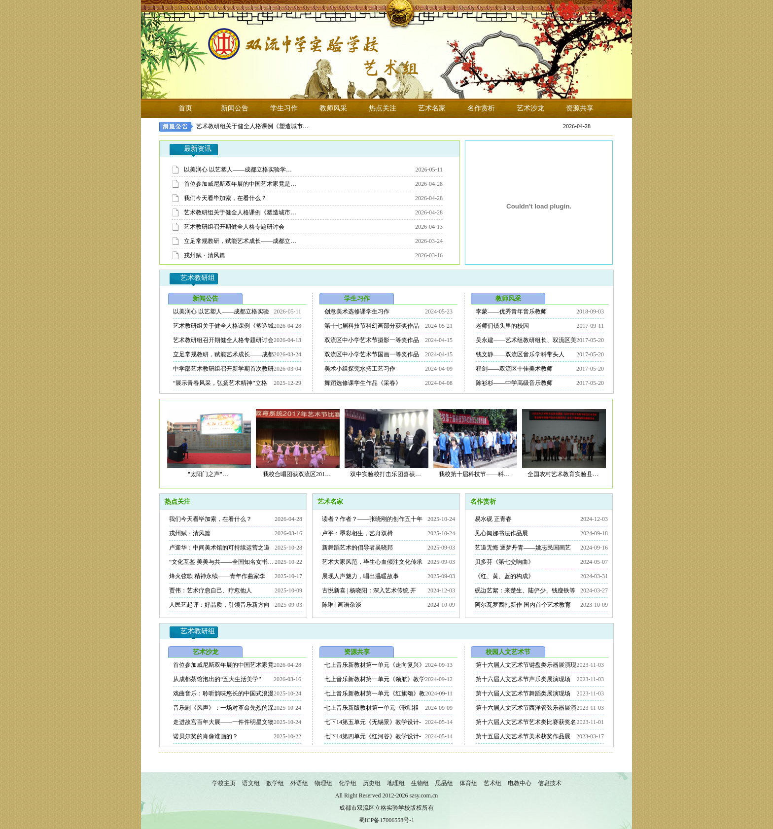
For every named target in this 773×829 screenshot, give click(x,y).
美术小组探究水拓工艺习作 (359, 368)
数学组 (275, 783)
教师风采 (333, 108)
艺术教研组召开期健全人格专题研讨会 (234, 226)
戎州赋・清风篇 (204, 255)
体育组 (468, 783)
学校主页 (224, 783)
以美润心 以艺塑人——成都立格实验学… (238, 169)
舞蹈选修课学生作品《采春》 (362, 383)
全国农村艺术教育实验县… (562, 474)
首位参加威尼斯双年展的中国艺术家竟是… (240, 183)
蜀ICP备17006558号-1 (387, 820)
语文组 (251, 783)
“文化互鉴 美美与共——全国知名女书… (221, 561)
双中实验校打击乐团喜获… (385, 474)
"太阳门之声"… (208, 474)
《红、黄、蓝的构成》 (504, 576)
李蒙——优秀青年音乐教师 (511, 311)
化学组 (347, 783)
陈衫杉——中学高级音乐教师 (514, 383)
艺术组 (492, 783)
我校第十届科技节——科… (474, 474)
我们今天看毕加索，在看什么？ (225, 198)
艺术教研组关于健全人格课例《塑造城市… (252, 126)
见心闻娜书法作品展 (501, 533)
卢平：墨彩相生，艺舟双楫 (357, 533)
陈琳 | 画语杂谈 (341, 604)
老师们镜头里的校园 (502, 325)
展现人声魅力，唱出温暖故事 (360, 576)
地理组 (396, 783)
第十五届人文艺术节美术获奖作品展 (523, 736)
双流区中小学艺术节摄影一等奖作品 (371, 340)
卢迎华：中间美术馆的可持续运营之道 (219, 547)
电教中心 (519, 783)
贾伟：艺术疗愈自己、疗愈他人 (210, 590)
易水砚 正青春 (493, 519)
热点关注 (382, 108)
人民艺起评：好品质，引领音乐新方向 (219, 604)
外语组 (299, 783)
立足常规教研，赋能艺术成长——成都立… (240, 241)
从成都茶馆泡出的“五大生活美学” (217, 679)
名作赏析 (481, 108)
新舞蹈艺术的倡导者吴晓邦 (357, 547)
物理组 (323, 783)
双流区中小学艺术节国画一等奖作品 (371, 354)
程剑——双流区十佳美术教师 (514, 368)
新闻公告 (234, 108)
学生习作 (284, 108)
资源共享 (580, 108)
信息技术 (550, 783)
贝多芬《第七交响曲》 (504, 561)
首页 (185, 108)
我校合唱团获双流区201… (297, 474)
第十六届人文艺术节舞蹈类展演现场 (523, 693)
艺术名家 (432, 108)
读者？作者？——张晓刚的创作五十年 (372, 519)
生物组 (420, 783)
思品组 (444, 783)
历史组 (372, 783)
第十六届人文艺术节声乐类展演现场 (523, 679)
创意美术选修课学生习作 (356, 311)
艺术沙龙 (530, 108)
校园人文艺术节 (508, 652)
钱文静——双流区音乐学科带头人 (520, 354)
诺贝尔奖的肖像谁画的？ (205, 736)
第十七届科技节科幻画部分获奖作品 (371, 325)
